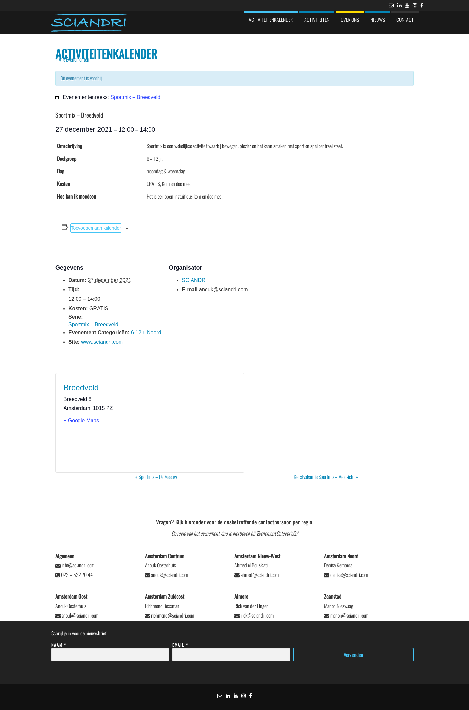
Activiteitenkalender (271, 19)
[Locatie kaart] (193, 423)
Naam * (110, 650)
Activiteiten (316, 19)
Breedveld (81, 387)
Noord (154, 332)
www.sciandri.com (102, 342)
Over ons (350, 19)
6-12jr (137, 332)
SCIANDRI (194, 280)
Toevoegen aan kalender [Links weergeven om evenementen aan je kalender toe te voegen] (96, 227)
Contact (405, 19)
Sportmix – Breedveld (93, 324)
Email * (231, 650)
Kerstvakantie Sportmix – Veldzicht (326, 476)
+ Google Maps (81, 420)
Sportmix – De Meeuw (156, 476)
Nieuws (377, 19)
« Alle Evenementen (72, 59)
